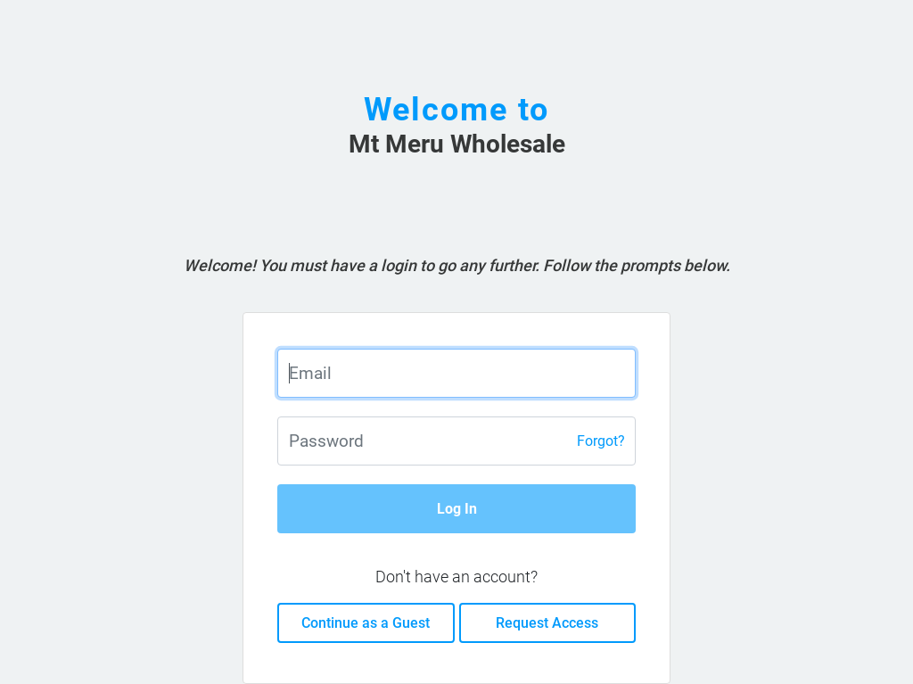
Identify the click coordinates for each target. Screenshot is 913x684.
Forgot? (601, 441)
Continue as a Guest (365, 622)
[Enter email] (456, 373)
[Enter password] (456, 441)
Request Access (547, 622)
